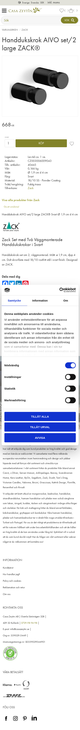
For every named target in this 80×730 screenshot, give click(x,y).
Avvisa (40, 437)
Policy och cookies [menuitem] (12, 580)
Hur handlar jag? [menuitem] (11, 574)
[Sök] (69, 20)
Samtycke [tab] (14, 300)
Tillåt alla (40, 416)
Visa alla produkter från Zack (21, 200)
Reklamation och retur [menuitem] (14, 587)
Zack (31, 188)
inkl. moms (54, 2)
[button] (5, 11)
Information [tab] (40, 300)
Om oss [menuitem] (6, 594)
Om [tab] (65, 300)
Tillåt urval (40, 427)
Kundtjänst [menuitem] (8, 567)
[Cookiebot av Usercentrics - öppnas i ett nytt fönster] (59, 290)
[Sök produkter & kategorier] (31, 20)
